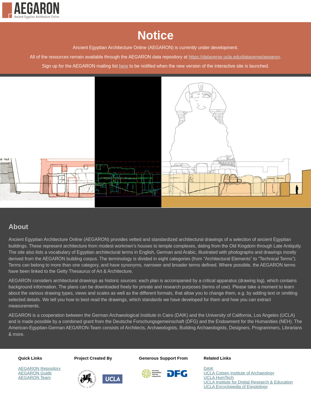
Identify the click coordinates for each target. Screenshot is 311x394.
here (123, 66)
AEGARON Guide (35, 373)
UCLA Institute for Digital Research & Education (248, 382)
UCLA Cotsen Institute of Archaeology (239, 373)
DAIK (209, 368)
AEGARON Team (34, 377)
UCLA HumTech (219, 377)
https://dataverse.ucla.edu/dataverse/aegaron (234, 57)
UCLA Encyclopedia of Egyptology (236, 386)
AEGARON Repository (39, 368)
